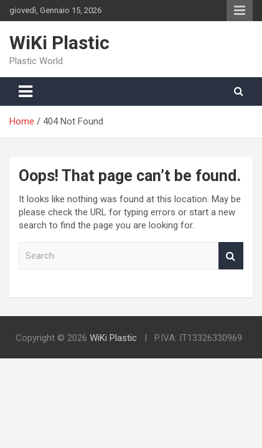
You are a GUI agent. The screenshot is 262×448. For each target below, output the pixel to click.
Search (230, 256)
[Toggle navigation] (25, 91)
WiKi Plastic (59, 43)
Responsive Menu (240, 10)
